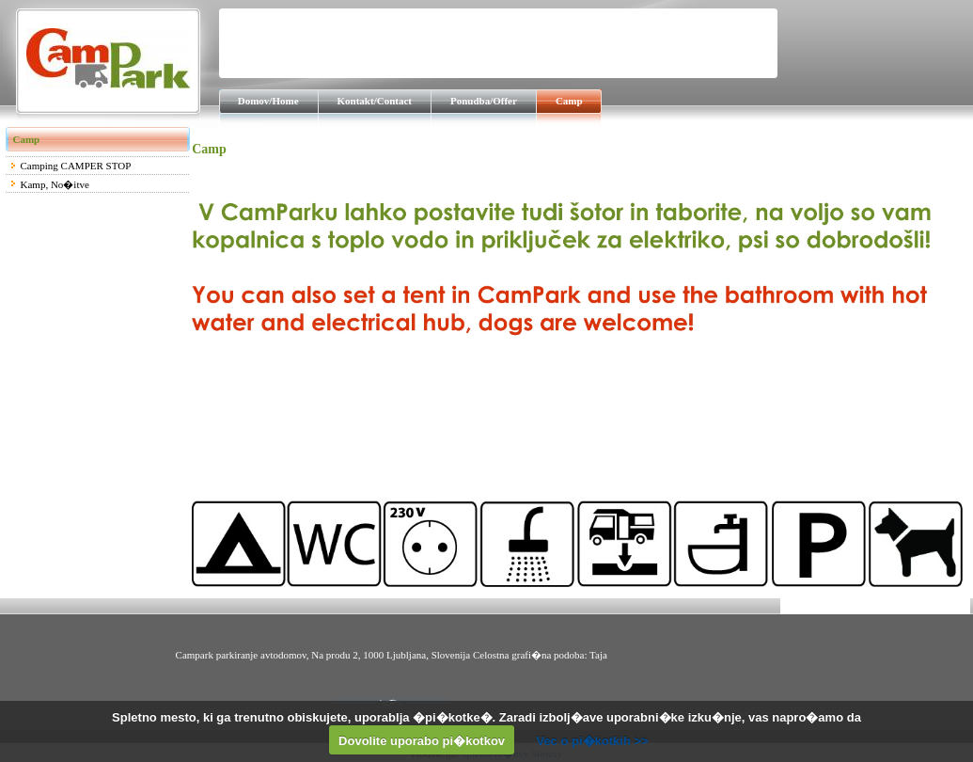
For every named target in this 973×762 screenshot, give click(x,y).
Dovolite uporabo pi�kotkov (421, 741)
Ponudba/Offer (483, 100)
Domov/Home (268, 100)
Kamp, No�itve (55, 184)
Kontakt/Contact (374, 100)
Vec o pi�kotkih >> (592, 741)
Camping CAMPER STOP (76, 165)
